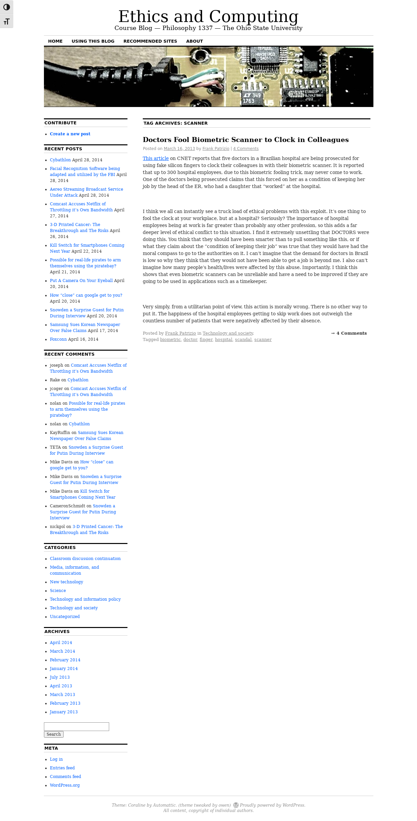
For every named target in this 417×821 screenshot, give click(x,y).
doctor (190, 339)
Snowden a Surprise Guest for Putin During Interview (83, 512)
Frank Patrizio (215, 148)
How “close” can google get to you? (86, 295)
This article (156, 158)
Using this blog (93, 41)
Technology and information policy (85, 599)
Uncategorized (65, 616)
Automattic (164, 805)
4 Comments (246, 148)
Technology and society (228, 333)
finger (206, 339)
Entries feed (62, 768)
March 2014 (62, 651)
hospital (223, 339)
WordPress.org (65, 785)
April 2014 (61, 642)
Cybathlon (60, 160)
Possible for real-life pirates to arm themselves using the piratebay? (87, 409)
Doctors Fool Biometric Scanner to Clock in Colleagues (246, 140)
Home (55, 41)
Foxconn (58, 339)
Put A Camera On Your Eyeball (81, 280)
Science (58, 590)
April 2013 (61, 686)
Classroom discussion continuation (85, 558)
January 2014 (64, 668)
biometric (170, 339)
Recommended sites (150, 41)
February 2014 (65, 660)
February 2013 (65, 703)
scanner (263, 339)
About (194, 41)
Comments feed (65, 776)
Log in (56, 759)
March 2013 (62, 694)
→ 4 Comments (349, 333)
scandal (243, 339)
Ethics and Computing (208, 16)
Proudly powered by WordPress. (273, 805)
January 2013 (64, 712)
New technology (66, 582)
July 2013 (60, 677)
